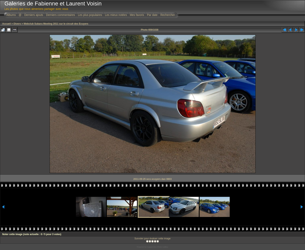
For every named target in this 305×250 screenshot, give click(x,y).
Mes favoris (137, 15)
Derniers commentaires (60, 15)
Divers (17, 23)
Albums (11, 15)
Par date (152, 15)
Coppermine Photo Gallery (157, 247)
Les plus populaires (90, 15)
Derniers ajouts (33, 15)
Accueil (6, 23)
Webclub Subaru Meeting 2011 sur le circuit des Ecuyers (56, 23)
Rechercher (167, 15)
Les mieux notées (116, 15)
